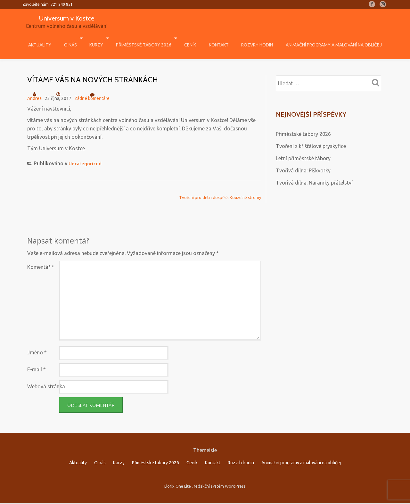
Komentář (40, 253)
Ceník (192, 38)
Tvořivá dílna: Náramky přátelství (314, 169)
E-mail (36, 356)
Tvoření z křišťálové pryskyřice (311, 133)
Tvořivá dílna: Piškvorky (303, 157)
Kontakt (214, 38)
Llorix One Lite (178, 473)
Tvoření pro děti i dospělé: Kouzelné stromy (220, 184)
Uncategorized (86, 150)
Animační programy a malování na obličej (316, 38)
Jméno (37, 339)
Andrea (34, 84)
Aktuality (57, 38)
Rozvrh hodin (246, 38)
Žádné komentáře (92, 82)
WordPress (235, 473)
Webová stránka (46, 373)
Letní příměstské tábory (303, 145)
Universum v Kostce (67, 17)
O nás (81, 38)
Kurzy (104, 38)
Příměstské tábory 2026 (148, 38)
